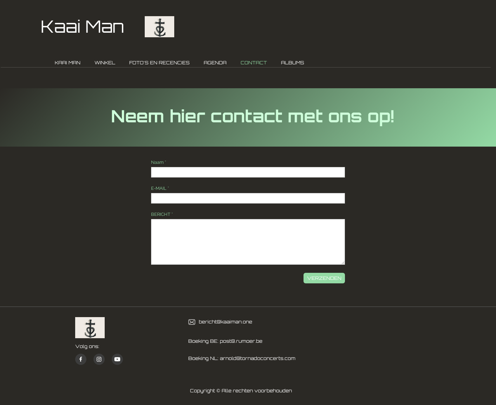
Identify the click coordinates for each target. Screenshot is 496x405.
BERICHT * (162, 214)
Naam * (158, 162)
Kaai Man (82, 26)
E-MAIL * (160, 188)
